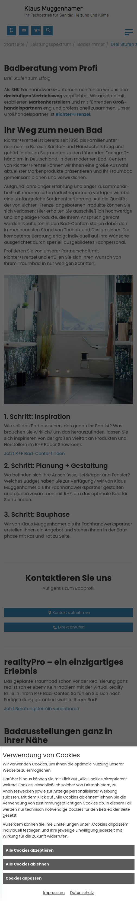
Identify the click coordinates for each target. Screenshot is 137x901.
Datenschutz (82, 892)
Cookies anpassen (24, 878)
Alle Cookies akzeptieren (30, 850)
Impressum (54, 892)
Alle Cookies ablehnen (27, 864)
